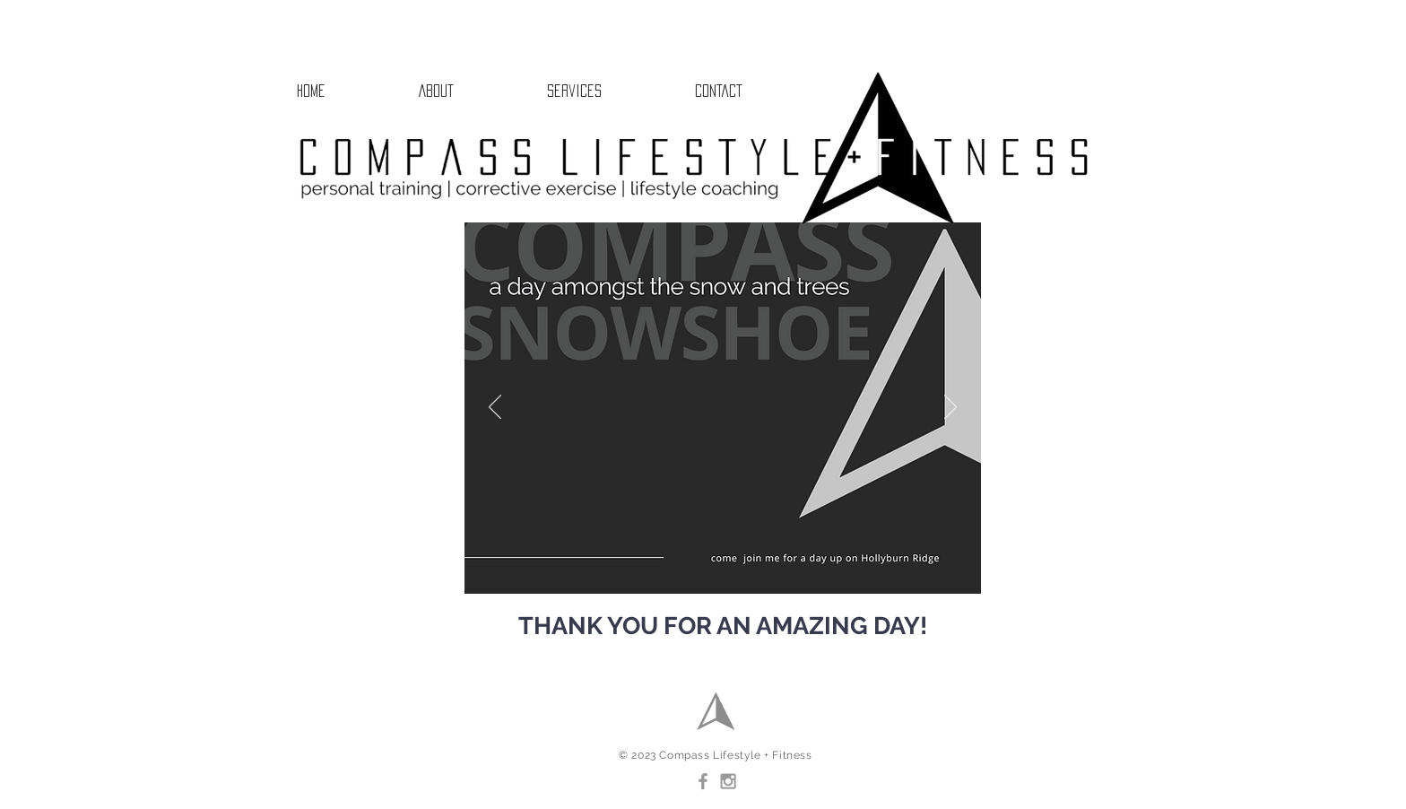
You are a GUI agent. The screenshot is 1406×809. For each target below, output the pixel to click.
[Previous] (495, 408)
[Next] (950, 408)
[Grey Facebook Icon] (703, 781)
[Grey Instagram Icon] (728, 781)
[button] (612, 90)
